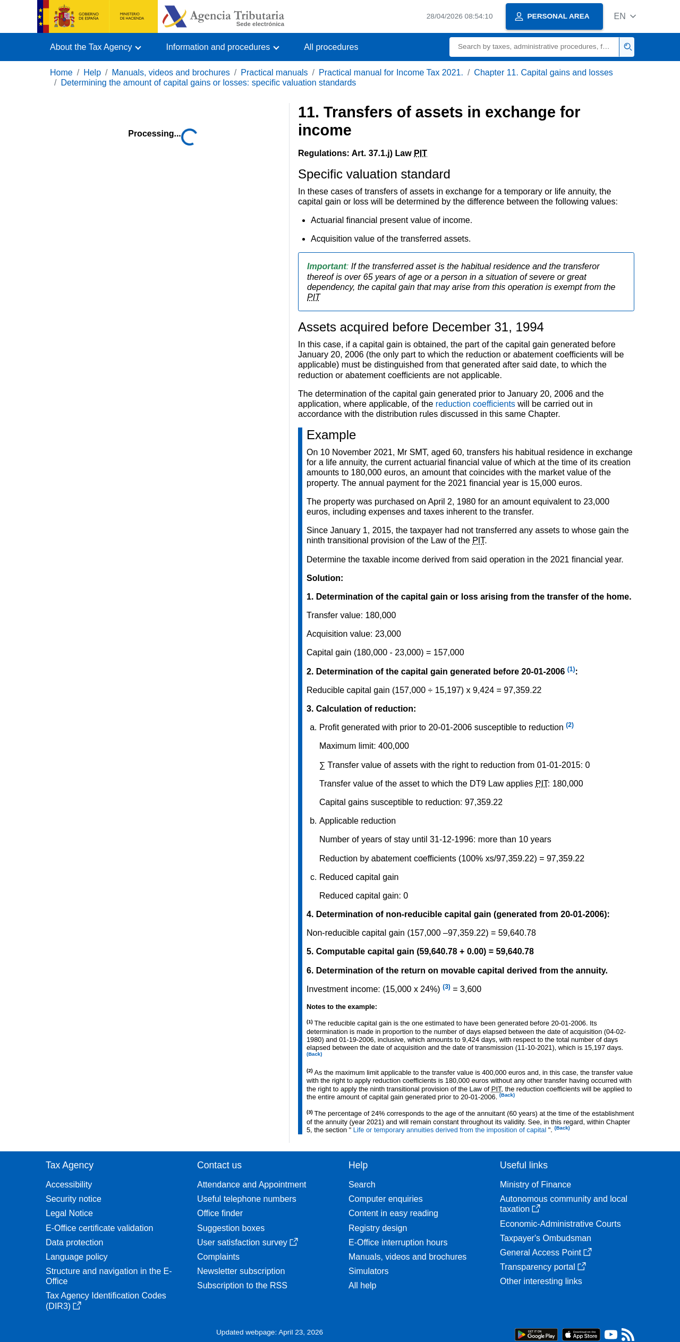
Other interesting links (541, 1281)
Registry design (377, 1228)
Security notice (73, 1198)
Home (61, 72)
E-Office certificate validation (99, 1228)
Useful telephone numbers (246, 1198)
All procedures (331, 47)
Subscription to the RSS (242, 1285)
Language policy (77, 1256)
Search (362, 1184)
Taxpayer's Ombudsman (545, 1238)
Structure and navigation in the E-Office (109, 1276)
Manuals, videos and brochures (171, 72)
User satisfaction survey (247, 1242)
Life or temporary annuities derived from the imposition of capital (450, 1130)
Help (92, 72)
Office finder (220, 1213)
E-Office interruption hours (397, 1242)
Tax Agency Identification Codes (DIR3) (106, 1300)
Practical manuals (274, 72)
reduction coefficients (476, 403)
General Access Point (546, 1252)
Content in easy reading (393, 1213)
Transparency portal (543, 1266)
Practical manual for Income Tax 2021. (391, 72)
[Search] (534, 47)
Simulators (368, 1271)
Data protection (75, 1242)
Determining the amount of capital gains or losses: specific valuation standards (208, 82)
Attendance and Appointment (252, 1184)
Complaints (218, 1256)
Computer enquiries (385, 1198)
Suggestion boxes (231, 1228)
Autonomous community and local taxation (563, 1203)
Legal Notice (69, 1213)
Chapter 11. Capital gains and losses (543, 72)
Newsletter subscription (241, 1271)
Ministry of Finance (535, 1184)
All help (362, 1285)
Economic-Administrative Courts (560, 1223)
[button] (625, 16)
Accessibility (69, 1184)
